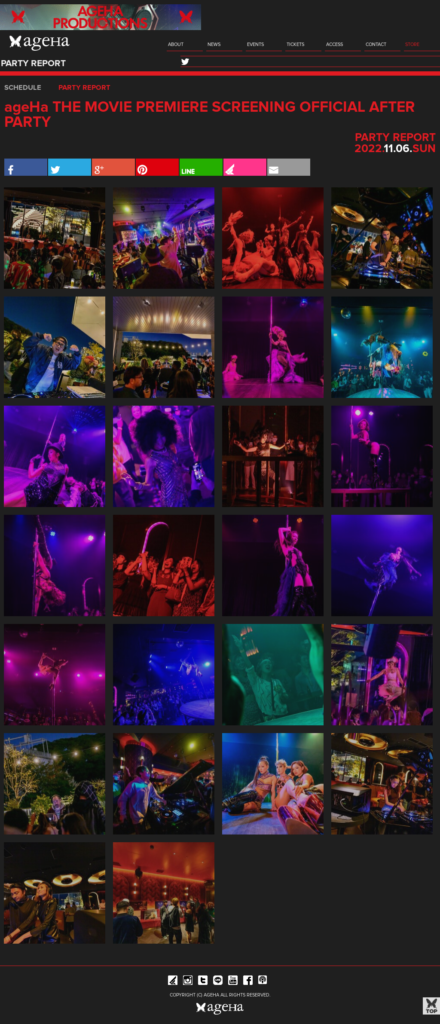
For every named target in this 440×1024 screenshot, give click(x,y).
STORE (412, 44)
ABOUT (175, 44)
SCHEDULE (22, 87)
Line (218, 981)
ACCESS (334, 44)
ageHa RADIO (263, 981)
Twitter (203, 981)
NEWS (214, 44)
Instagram (187, 981)
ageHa (39, 43)
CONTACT (376, 44)
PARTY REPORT (84, 87)
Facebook (248, 981)
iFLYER (172, 981)
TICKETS (295, 44)
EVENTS (255, 44)
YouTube (233, 981)
